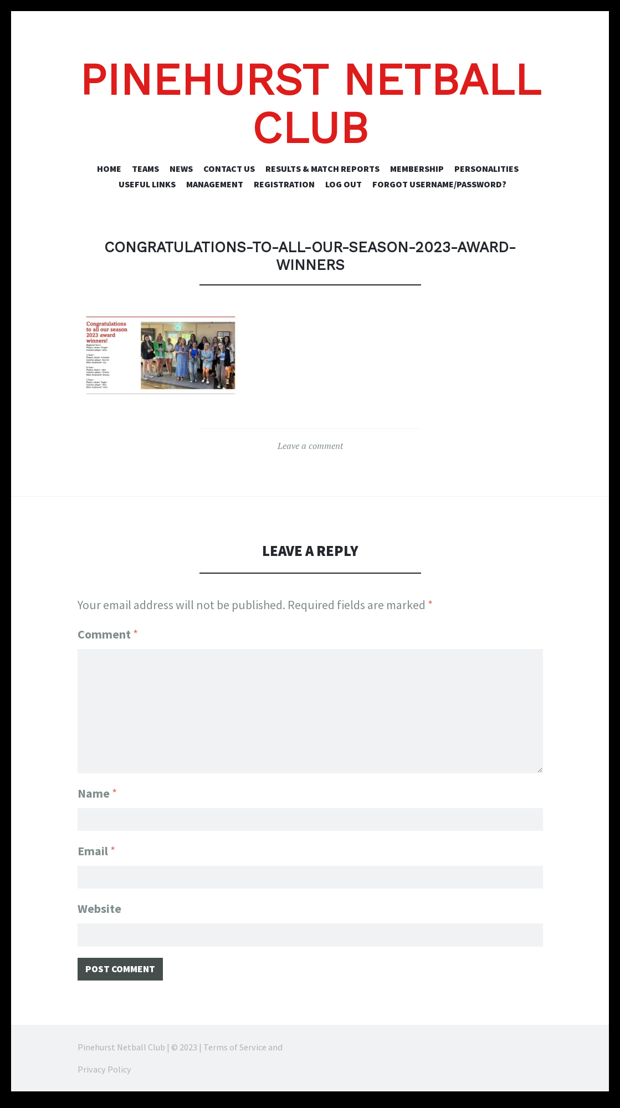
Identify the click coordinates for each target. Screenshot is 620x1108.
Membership (417, 168)
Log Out (343, 184)
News (181, 168)
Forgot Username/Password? (439, 184)
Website (99, 909)
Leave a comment (310, 446)
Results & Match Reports (322, 168)
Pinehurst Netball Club (310, 103)
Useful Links (147, 184)
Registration (284, 184)
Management (214, 184)
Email (96, 848)
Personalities (486, 168)
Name (97, 788)
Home (109, 168)
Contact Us (229, 168)
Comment (108, 634)
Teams (145, 168)
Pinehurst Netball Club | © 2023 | (140, 1052)
